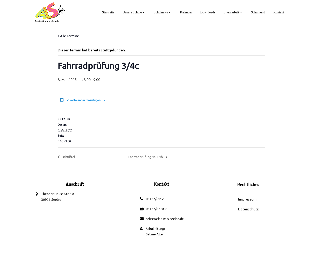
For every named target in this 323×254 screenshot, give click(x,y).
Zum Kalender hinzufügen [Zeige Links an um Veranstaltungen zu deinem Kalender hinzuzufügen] (84, 100)
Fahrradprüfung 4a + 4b (146, 157)
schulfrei (68, 157)
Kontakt (279, 12)
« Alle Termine (68, 36)
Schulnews (163, 12)
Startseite (108, 12)
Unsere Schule (134, 12)
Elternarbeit (233, 12)
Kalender (186, 12)
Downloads (208, 12)
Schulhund (258, 12)
